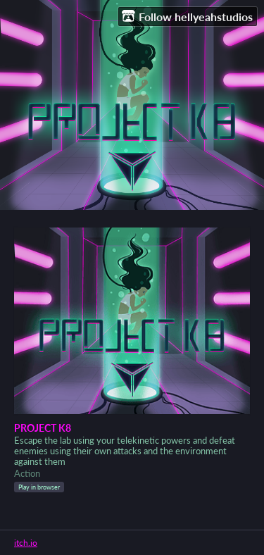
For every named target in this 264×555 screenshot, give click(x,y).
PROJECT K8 (42, 428)
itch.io (25, 542)
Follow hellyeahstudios (187, 16)
